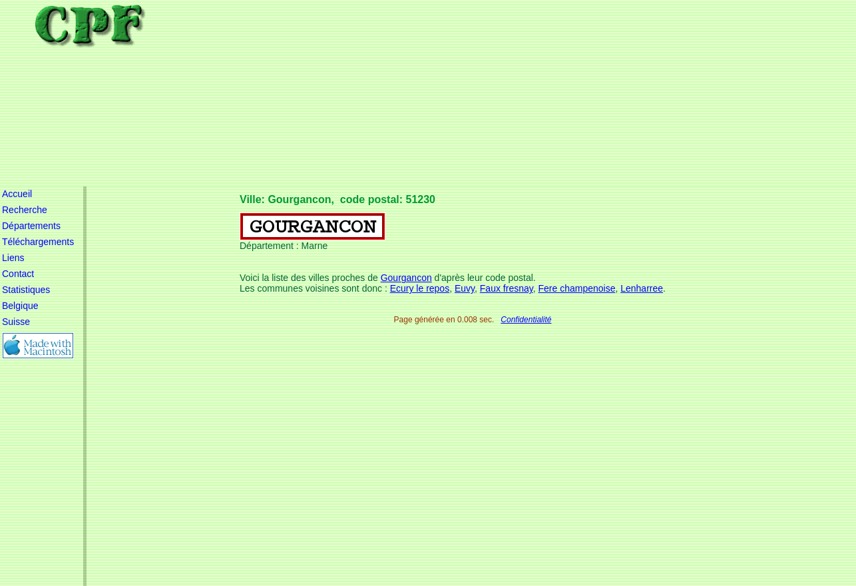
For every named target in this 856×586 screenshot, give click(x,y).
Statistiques (26, 289)
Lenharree (641, 288)
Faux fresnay (506, 288)
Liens (13, 257)
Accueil (17, 193)
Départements (31, 225)
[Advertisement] (481, 93)
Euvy (465, 288)
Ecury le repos (419, 288)
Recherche (24, 209)
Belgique (20, 305)
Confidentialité (526, 319)
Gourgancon (406, 277)
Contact (18, 273)
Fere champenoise (576, 288)
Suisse (16, 321)
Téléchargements (38, 241)
